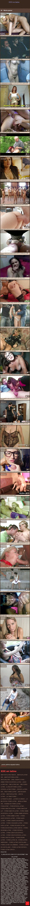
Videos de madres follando (14, 867)
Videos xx (10, 894)
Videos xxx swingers (6, 902)
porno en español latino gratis (11, 828)
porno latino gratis (8, 849)
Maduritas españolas (7, 880)
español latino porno (8, 789)
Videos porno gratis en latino (17, 900)
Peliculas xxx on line (10, 884)
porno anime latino (12, 815)
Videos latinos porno (6, 879)
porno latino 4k (11, 840)
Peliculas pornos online (14, 865)
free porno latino (10, 791)
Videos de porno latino (14, 878)
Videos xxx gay (10, 883)
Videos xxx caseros (15, 888)
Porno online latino (20, 901)
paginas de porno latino (12, 803)
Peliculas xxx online (17, 871)
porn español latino (17, 806)
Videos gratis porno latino (8, 860)
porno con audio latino (14, 823)
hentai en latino (11, 794)
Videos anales (5, 882)
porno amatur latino (11, 811)
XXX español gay (10, 885)
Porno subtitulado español (17, 896)
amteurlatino (5, 779)
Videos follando (7, 889)
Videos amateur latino (18, 858)
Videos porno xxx (18, 894)
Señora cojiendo (5, 897)
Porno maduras (5, 892)
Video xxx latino (9, 863)
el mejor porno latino (14, 787)
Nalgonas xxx (4, 900)
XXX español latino (18, 889)
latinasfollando (6, 799)
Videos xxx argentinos (12, 870)
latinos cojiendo (19, 799)
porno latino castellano (17, 842)
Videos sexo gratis (15, 882)
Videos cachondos (6, 875)
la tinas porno (11, 796)
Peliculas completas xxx (14, 866)
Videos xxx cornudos (19, 902)
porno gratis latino (8, 837)
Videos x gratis (5, 888)
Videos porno (16, 875)
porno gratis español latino (16, 835)
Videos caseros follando (17, 892)
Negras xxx (16, 869)
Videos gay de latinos (22, 860)
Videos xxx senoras (21, 891)
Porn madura (18, 876)
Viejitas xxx (25, 878)
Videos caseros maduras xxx (9, 862)
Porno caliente (21, 861)
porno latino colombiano (9, 844)
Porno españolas (8, 893)
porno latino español (19, 847)
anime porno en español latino (11, 782)
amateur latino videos (8, 774)
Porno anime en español (15, 873)
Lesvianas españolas (19, 879)
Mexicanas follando (6, 858)
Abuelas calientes (6, 903)
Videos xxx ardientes (22, 887)
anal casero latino (17, 779)
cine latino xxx (14, 784)
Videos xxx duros (10, 891)
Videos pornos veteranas (20, 880)
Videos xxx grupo (11, 887)
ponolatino (5, 806)
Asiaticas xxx (12, 874)
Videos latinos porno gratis (8, 861)
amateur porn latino (11, 777)
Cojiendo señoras (20, 863)
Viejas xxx (7, 898)
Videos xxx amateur (22, 874)
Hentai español (18, 893)
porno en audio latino (17, 825)
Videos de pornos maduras (18, 898)
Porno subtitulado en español (12, 876)
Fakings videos (7, 869)
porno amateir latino (8, 808)
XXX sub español (16, 897)
